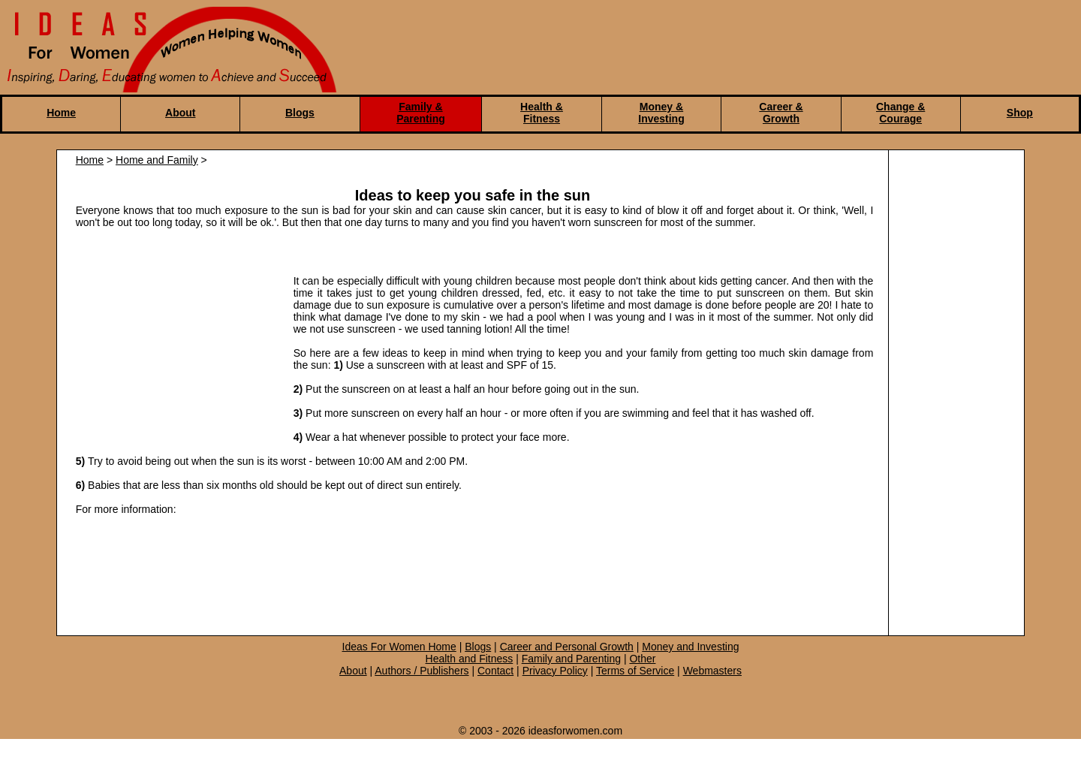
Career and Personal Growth (567, 647)
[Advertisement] (177, 345)
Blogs (300, 113)
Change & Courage (900, 113)
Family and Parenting (571, 659)
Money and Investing (690, 647)
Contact (495, 671)
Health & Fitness (541, 113)
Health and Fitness (469, 659)
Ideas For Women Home (399, 647)
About (180, 113)
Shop (1020, 113)
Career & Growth (780, 113)
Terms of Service (635, 671)
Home (61, 113)
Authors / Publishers (421, 671)
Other (642, 659)
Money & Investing (661, 113)
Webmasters (712, 671)
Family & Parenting (420, 113)
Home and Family (157, 160)
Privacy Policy (555, 671)
